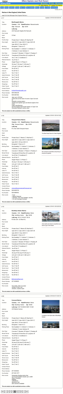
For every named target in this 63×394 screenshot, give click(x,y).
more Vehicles (24, 51)
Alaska (6, 7)
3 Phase (24, 62)
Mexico (37, 7)
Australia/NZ (54, 7)
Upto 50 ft (15, 42)
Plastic (28, 53)
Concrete (15, 53)
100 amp (27, 64)
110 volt (15, 66)
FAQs (51, 3)
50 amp (21, 64)
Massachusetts (30, 24)
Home (2, 7)
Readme (59, 3)
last (27, 391)
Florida (17, 7)
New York (22, 7)
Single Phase (16, 62)
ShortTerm (24, 55)
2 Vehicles (32, 48)
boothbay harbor (18, 215)
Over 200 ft (24, 44)
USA (16, 24)
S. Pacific (47, 7)
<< (6, 391)
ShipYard (30, 40)
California (11, 7)
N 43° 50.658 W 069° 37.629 (22, 307)
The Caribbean (30, 7)
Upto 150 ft (31, 42)
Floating (34, 53)
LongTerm (31, 55)
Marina (24, 40)
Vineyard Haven (18, 124)
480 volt (27, 66)
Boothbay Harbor (18, 304)
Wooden (22, 53)
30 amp (15, 64)
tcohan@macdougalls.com (19, 90)
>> (23, 391)
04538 (29, 215)
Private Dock (16, 40)
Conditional (23, 57)
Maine (27, 213)
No (17, 57)
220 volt (21, 66)
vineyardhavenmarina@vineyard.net (21, 188)
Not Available (16, 48)
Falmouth (16, 26)
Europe (42, 7)
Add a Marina (43, 5)
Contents (44, 3)
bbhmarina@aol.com (17, 279)
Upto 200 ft (16, 44)
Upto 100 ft (23, 42)
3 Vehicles (15, 51)
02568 (29, 124)
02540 (25, 26)
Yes (14, 57)
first (3, 391)
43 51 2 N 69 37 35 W (21, 217)
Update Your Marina (55, 5)
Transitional (16, 55)
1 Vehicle (24, 48)
